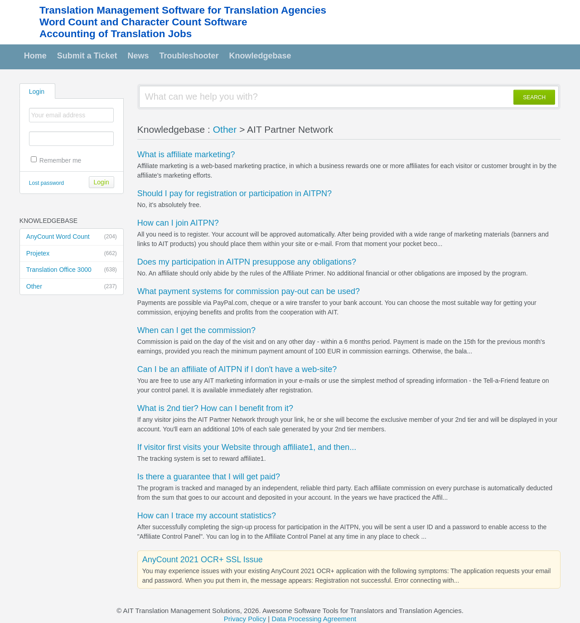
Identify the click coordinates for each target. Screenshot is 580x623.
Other (71, 286)
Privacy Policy (245, 619)
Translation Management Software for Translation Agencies (182, 10)
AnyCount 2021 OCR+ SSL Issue (202, 559)
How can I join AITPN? (178, 223)
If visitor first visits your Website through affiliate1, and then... (247, 447)
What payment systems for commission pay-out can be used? (248, 291)
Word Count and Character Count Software (143, 22)
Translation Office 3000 (71, 270)
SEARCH (534, 97)
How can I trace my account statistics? (206, 516)
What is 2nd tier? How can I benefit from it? (215, 408)
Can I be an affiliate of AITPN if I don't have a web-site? (237, 369)
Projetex (71, 253)
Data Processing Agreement (313, 619)
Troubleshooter (189, 55)
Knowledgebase (260, 55)
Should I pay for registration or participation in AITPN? (234, 193)
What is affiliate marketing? (186, 154)
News (138, 55)
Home (35, 55)
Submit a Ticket (87, 55)
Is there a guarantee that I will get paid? (208, 477)
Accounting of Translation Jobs (115, 33)
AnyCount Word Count (71, 236)
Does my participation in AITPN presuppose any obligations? (246, 262)
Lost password (46, 183)
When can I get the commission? (196, 330)
